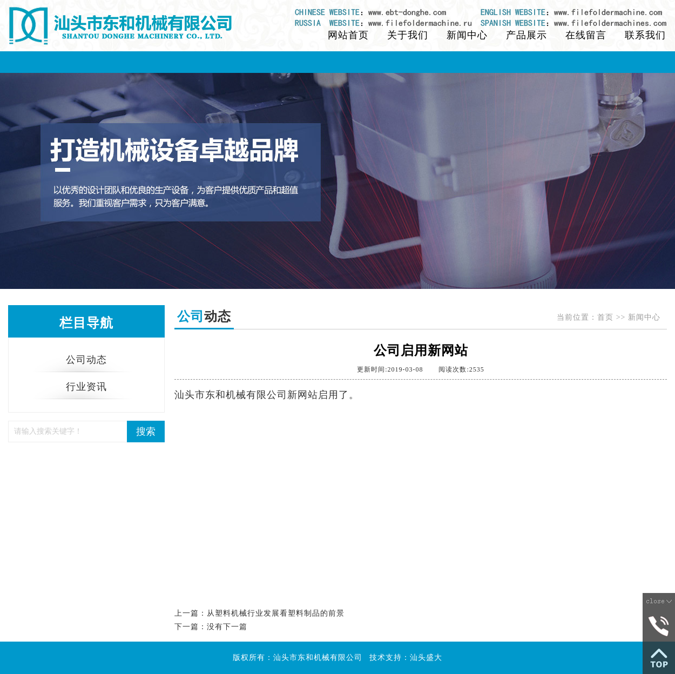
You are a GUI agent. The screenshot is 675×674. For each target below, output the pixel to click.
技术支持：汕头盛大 (405, 657)
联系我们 (645, 35)
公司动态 (86, 359)
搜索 (146, 431)
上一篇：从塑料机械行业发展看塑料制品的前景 (259, 613)
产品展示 (526, 35)
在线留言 (585, 35)
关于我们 (407, 35)
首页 (605, 317)
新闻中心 (467, 35)
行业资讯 (86, 386)
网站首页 (348, 35)
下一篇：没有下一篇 (210, 627)
